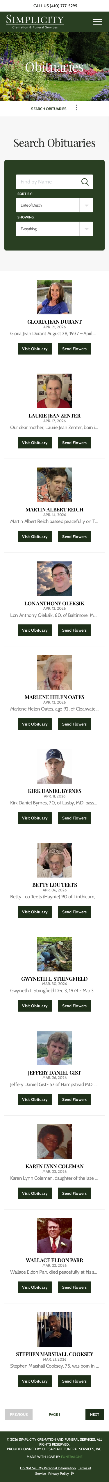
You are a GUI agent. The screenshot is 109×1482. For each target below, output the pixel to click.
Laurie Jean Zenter (54, 416)
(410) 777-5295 (63, 5)
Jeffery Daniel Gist (54, 1073)
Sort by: (25, 194)
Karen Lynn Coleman (55, 1166)
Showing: (26, 217)
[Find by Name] (47, 182)
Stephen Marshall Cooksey (54, 1354)
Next (94, 1414)
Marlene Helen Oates (54, 697)
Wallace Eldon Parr (54, 1260)
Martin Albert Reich (54, 510)
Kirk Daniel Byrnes (54, 791)
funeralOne (72, 1457)
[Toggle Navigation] (77, 107)
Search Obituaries (49, 108)
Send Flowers (76, 347)
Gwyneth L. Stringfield (54, 979)
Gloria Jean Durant (54, 322)
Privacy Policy (58, 1473)
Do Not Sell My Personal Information (48, 1468)
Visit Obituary (37, 347)
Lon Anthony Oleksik (54, 603)
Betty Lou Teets (54, 885)
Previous (19, 1414)
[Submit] (85, 182)
